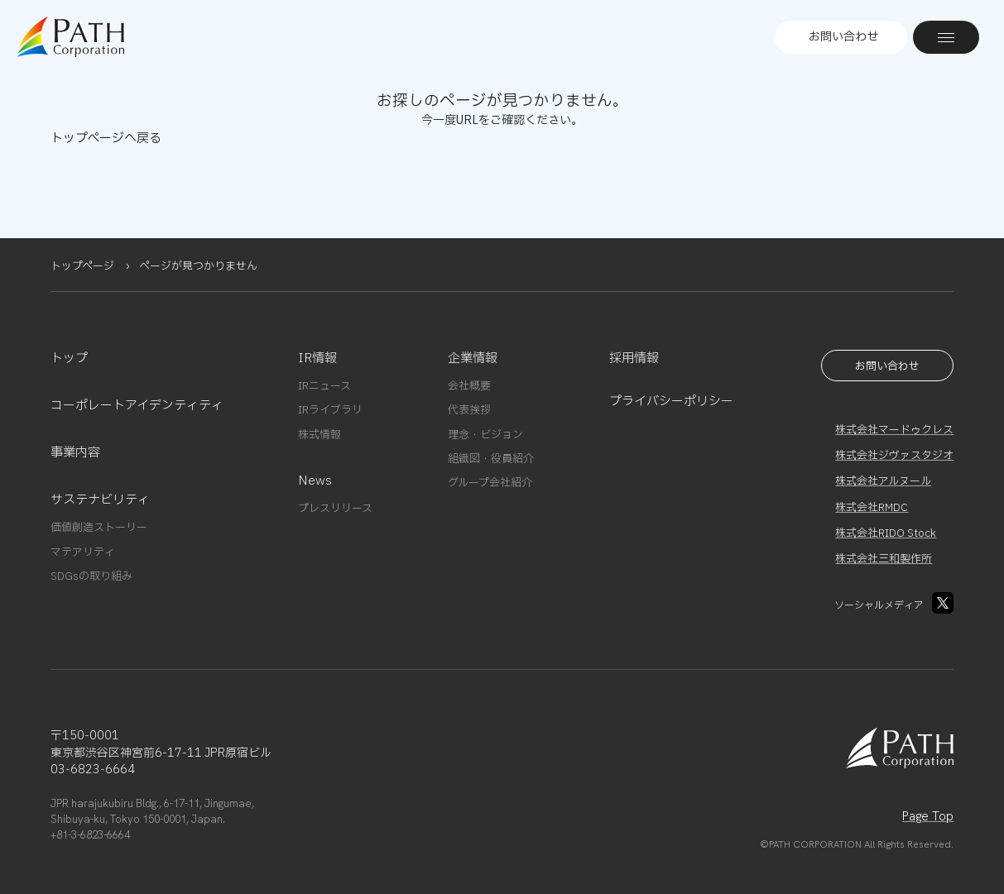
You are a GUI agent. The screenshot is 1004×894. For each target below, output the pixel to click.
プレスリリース (335, 508)
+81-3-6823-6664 (90, 835)
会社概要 (469, 386)
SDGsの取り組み (91, 576)
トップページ (82, 266)
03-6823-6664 (92, 769)
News (315, 480)
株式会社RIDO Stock (885, 533)
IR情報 (317, 358)
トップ (69, 358)
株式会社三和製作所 (883, 559)
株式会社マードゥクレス (894, 430)
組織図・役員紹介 (491, 459)
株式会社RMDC (871, 508)
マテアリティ (82, 552)
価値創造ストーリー (98, 527)
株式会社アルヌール (883, 481)
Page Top (928, 816)
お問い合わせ (843, 36)
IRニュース (324, 386)
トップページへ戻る (105, 138)
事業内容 (75, 452)
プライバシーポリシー (671, 401)
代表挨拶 (469, 410)
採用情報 (634, 358)
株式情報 (319, 435)
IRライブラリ (330, 410)
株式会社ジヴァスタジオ (894, 455)
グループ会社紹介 (490, 483)
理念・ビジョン (485, 435)
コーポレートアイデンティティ (136, 405)
